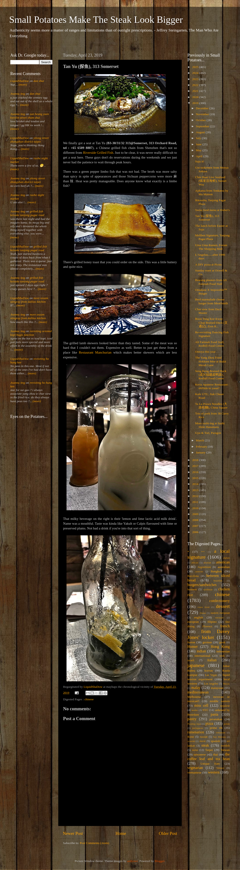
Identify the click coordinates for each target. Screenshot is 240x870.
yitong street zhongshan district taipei (29, 139)
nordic (195, 710)
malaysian (217, 688)
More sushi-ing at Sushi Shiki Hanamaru (210, 425)
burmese (192, 589)
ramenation (195, 732)
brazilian (217, 580)
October (201, 120)
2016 (195, 472)
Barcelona (193, 576)
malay (195, 688)
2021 (195, 91)
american (223, 562)
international (202, 655)
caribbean (208, 589)
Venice (220, 768)
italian (211, 660)
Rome (190, 736)
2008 (195, 520)
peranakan (216, 719)
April (199, 156)
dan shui (38, 81)
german (207, 642)
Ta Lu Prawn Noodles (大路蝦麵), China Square (211, 405)
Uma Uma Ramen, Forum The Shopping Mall (211, 246)
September (203, 126)
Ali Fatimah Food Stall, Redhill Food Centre (209, 343)
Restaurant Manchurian (95, 352)
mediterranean (198, 692)
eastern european (220, 613)
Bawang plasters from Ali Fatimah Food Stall (211, 281)
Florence (207, 626)
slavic (202, 741)
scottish (191, 741)
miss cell (201, 705)
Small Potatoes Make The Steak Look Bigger (96, 19)
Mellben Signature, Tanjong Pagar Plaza (212, 237)
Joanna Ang (17, 93)
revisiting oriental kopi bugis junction (31, 332)
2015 (195, 478)
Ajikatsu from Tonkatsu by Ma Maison (211, 192)
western (213, 772)
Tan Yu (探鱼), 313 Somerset (207, 217)
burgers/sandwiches (201, 585)
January (201, 452)
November (203, 114)
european (193, 621)
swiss (195, 750)
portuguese (197, 728)
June (199, 144)
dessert (223, 606)
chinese (88, 699)
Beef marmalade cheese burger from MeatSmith (211, 301)
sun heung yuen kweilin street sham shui (29, 115)
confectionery (219, 601)
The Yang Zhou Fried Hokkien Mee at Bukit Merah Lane (210, 361)
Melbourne (194, 696)
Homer (192, 647)
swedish (225, 745)
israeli (190, 660)
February (202, 446)
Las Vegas (211, 675)
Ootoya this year (205, 351)
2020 (195, 97)
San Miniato (219, 736)
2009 (195, 514)
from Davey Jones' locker (208, 634)
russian (203, 736)
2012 (195, 496)
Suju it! (199, 161)
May (199, 150)
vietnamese (194, 772)
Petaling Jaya (194, 723)
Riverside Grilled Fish (98, 152)
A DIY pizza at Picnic (208, 264)
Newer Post (73, 833)
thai (215, 754)
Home (121, 833)
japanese (195, 665)
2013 (195, 490)
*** (203, 551)
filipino (212, 621)
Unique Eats (210, 763)
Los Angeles (211, 683)
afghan (226, 557)
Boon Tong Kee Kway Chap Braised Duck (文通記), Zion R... (211, 322)
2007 (195, 526)
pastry (192, 719)
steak (205, 745)
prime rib (216, 727)
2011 (195, 502)
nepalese (225, 705)
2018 (195, 460)
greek (222, 642)
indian (201, 651)
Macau (226, 683)
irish (222, 655)
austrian (199, 571)
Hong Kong (220, 647)
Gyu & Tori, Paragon (208, 433)
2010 (195, 508)
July (199, 138)
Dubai (203, 613)
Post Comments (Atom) (94, 843)
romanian (220, 732)
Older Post (168, 833)
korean (209, 670)
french (225, 626)
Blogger (160, 861)
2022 (195, 85)
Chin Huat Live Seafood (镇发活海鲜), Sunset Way (211, 180)
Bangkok (216, 571)
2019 (195, 103)
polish (227, 723)
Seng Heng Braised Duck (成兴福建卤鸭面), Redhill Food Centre (211, 374)
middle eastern (220, 701)
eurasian (219, 617)
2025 (195, 67)
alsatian (207, 562)
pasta (214, 714)
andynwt (132, 861)
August (200, 132)
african (195, 562)
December (202, 108)
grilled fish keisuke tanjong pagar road (27, 213)
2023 (195, 79)
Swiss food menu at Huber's (212, 210)
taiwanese (200, 754)
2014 (195, 484)
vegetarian (195, 768)
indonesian (223, 651)
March (200, 440)
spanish (215, 741)
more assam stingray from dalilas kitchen (29, 299)
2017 (195, 466)
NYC (205, 710)
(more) (22, 84)
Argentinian (204, 567)
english (198, 617)
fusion (191, 642)
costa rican (203, 607)
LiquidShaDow (19, 81)
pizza (209, 724)
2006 (195, 532)
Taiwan (225, 750)
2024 (195, 73)
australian (224, 567)
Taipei (209, 750)
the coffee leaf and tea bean (208, 756)
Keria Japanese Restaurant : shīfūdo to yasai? (212, 386)
